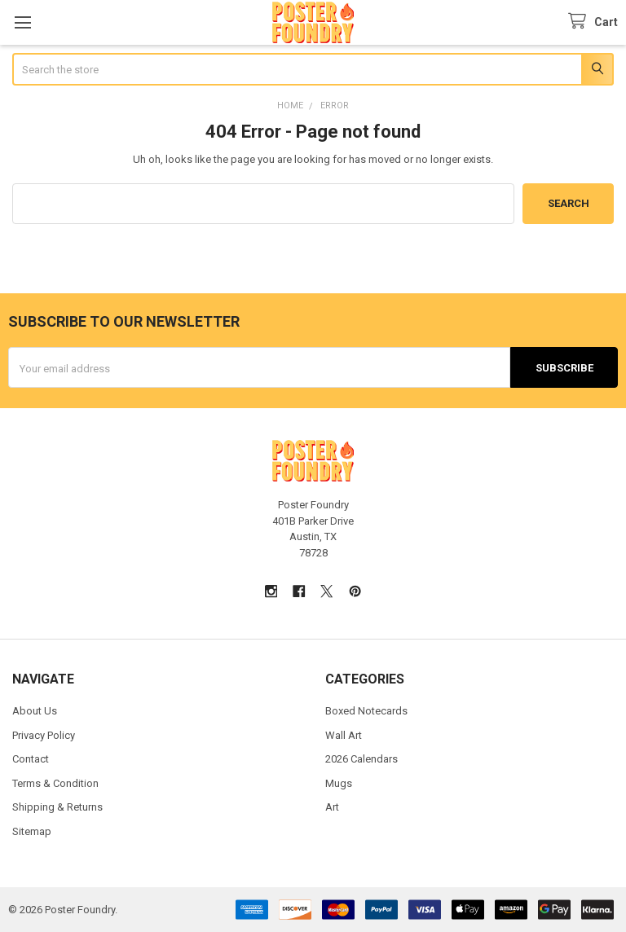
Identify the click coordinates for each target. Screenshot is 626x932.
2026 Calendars (361, 759)
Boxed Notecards (366, 711)
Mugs (338, 783)
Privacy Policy (43, 735)
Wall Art (343, 735)
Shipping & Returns (57, 807)
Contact (30, 759)
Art (332, 807)
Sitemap (31, 831)
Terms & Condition (55, 783)
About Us (34, 711)
